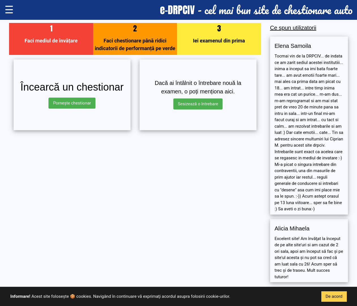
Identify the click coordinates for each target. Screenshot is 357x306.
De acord (334, 296)
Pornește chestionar (72, 103)
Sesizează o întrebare (198, 103)
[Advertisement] (135, 174)
